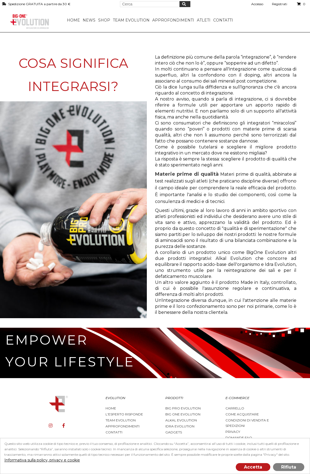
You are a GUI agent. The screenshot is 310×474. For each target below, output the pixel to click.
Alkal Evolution (181, 420)
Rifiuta (288, 467)
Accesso (257, 4)
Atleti (205, 20)
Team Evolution (121, 420)
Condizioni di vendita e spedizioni (247, 423)
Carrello (234, 408)
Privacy (232, 432)
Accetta (253, 467)
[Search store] (150, 4)
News (90, 20)
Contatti (224, 20)
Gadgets (173, 432)
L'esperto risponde (124, 414)
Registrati (279, 4)
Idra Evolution (179, 426)
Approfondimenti (123, 426)
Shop (105, 20)
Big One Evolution (182, 414)
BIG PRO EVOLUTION (183, 408)
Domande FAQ (238, 438)
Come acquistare (242, 414)
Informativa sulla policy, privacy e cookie (42, 460)
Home (74, 20)
